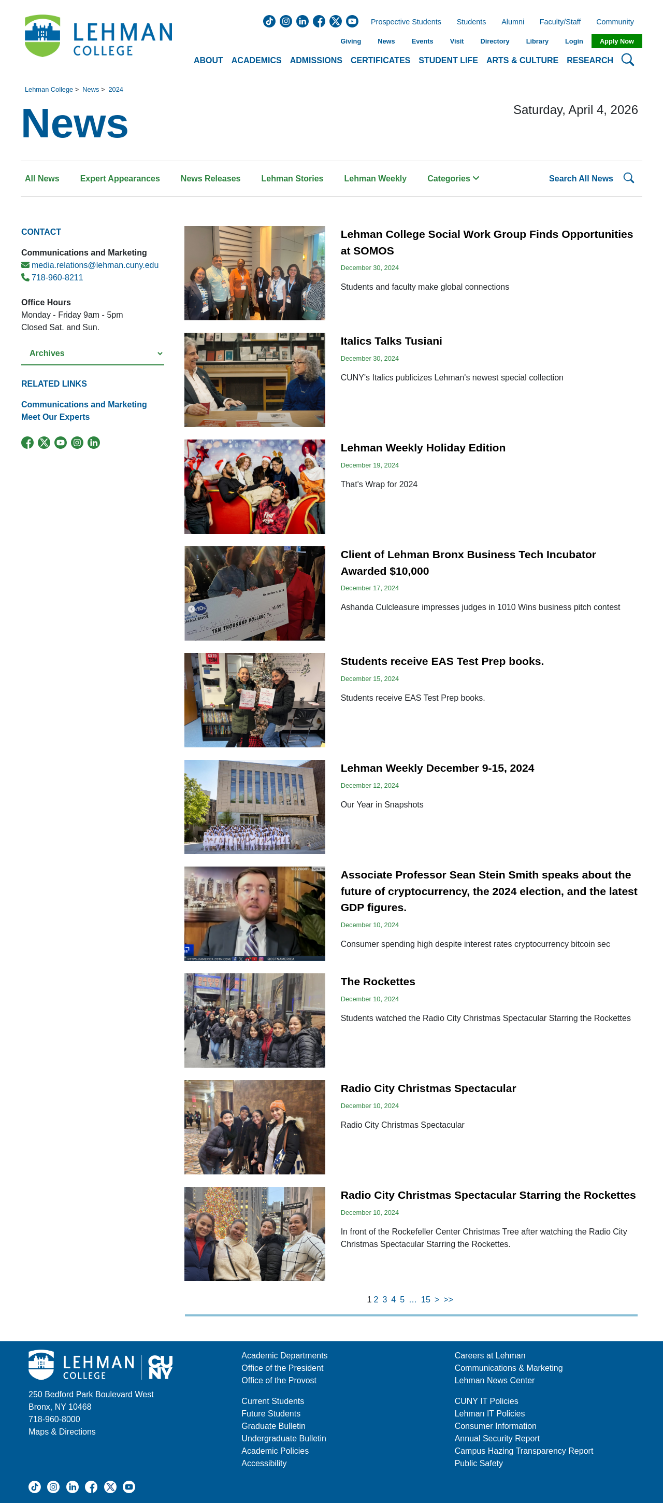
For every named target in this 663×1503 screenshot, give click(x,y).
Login (574, 41)
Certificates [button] (380, 60)
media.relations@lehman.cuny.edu (89, 265)
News (386, 41)
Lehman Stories (292, 178)
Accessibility (263, 1463)
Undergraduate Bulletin (283, 1438)
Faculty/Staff (560, 22)
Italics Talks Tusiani (391, 341)
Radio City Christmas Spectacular (428, 1088)
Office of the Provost (278, 1380)
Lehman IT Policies (490, 1413)
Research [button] (590, 60)
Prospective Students (403, 22)
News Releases (211, 178)
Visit (457, 41)
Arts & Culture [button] (522, 60)
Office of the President (282, 1368)
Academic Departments (284, 1355)
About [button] (208, 60)
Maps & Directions (62, 1431)
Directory (494, 41)
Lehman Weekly (375, 178)
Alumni (512, 22)
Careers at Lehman (490, 1355)
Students (471, 22)
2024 (115, 89)
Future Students (270, 1413)
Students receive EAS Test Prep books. (442, 661)
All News (42, 178)
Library (537, 41)
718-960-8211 (52, 277)
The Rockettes (378, 981)
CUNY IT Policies (486, 1401)
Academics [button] (257, 60)
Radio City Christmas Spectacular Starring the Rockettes (488, 1195)
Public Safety (479, 1463)
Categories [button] (453, 178)
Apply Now (617, 41)
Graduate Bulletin (273, 1426)
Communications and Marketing (84, 404)
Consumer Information (496, 1426)
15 (425, 1299)
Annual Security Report (497, 1438)
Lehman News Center (495, 1380)
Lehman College (49, 89)
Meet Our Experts (55, 417)
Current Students (272, 1401)
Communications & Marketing (509, 1368)
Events (423, 41)
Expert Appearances (120, 178)
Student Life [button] (448, 60)
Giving (350, 41)
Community (618, 22)
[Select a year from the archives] (92, 353)
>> (448, 1299)
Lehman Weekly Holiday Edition (423, 447)
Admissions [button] (316, 60)
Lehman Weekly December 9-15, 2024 (438, 768)
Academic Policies (275, 1451)
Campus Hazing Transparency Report (524, 1451)
